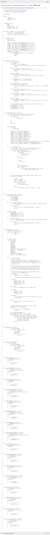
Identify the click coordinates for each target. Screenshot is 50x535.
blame (29, 7)
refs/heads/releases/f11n (19, 5)
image (30, 5)
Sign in (48, 1)
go (12, 5)
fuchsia (2, 5)
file (23, 7)
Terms (12, 533)
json (48, 533)
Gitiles (6, 533)
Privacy (9, 533)
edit (32, 7)
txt (45, 533)
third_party (8, 5)
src (27, 5)
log (25, 7)
